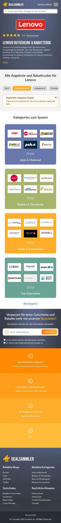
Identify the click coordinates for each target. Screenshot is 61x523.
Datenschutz (37, 493)
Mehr (5, 62)
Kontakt (35, 503)
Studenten (7, 497)
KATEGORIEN (45, 4)
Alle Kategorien (30, 303)
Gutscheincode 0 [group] (22, 88)
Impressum (37, 497)
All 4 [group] (7, 88)
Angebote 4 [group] (40, 88)
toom (5, 476)
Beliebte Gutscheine (12, 493)
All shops (31, 153)
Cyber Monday (9, 503)
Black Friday (8, 500)
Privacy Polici (30, 515)
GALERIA (7, 479)
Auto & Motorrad (39, 472)
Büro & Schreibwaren (41, 479)
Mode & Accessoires (41, 482)
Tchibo (6, 482)
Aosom (6, 472)
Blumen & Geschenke (41, 476)
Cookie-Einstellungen (41, 500)
